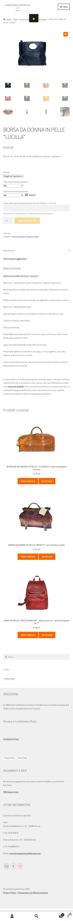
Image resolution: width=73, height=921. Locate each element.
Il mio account (12, 916)
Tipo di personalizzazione (15, 181)
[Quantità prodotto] (8, 220)
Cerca (36, 916)
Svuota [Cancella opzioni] (32, 194)
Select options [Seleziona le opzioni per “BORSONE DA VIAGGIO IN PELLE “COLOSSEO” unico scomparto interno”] (28, 481)
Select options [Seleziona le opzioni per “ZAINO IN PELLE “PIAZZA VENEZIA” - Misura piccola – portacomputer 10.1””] (28, 634)
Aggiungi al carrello (27, 220)
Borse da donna (40, 19)
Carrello (56, 914)
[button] (65, 34)
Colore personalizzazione (15, 191)
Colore (6, 172)
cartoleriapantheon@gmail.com (25, 853)
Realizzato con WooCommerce (33, 892)
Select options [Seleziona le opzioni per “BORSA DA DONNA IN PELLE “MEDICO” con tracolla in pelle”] (28, 556)
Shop (15, 19)
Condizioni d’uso (11, 739)
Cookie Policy (22, 758)
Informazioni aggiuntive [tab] (15, 258)
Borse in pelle (25, 19)
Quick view (47, 481)
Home (8, 19)
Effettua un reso (10, 791)
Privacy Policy (9, 679)
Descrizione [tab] (8, 250)
